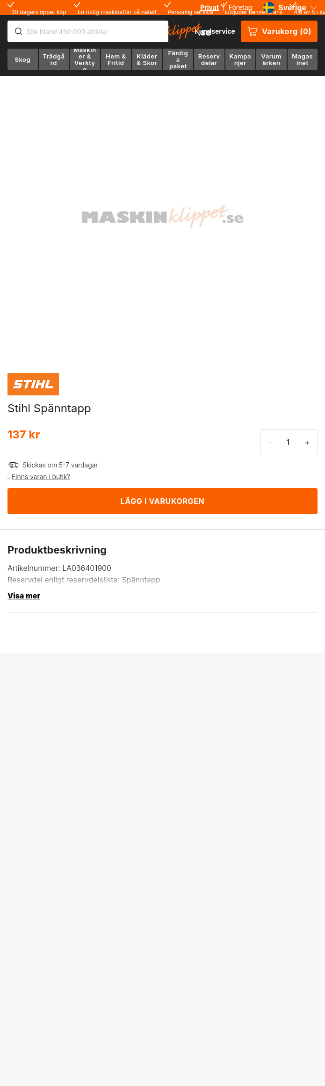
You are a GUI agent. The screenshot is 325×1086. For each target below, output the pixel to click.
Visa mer (23, 595)
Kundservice (215, 31)
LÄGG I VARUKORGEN (163, 501)
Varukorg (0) (279, 31)
